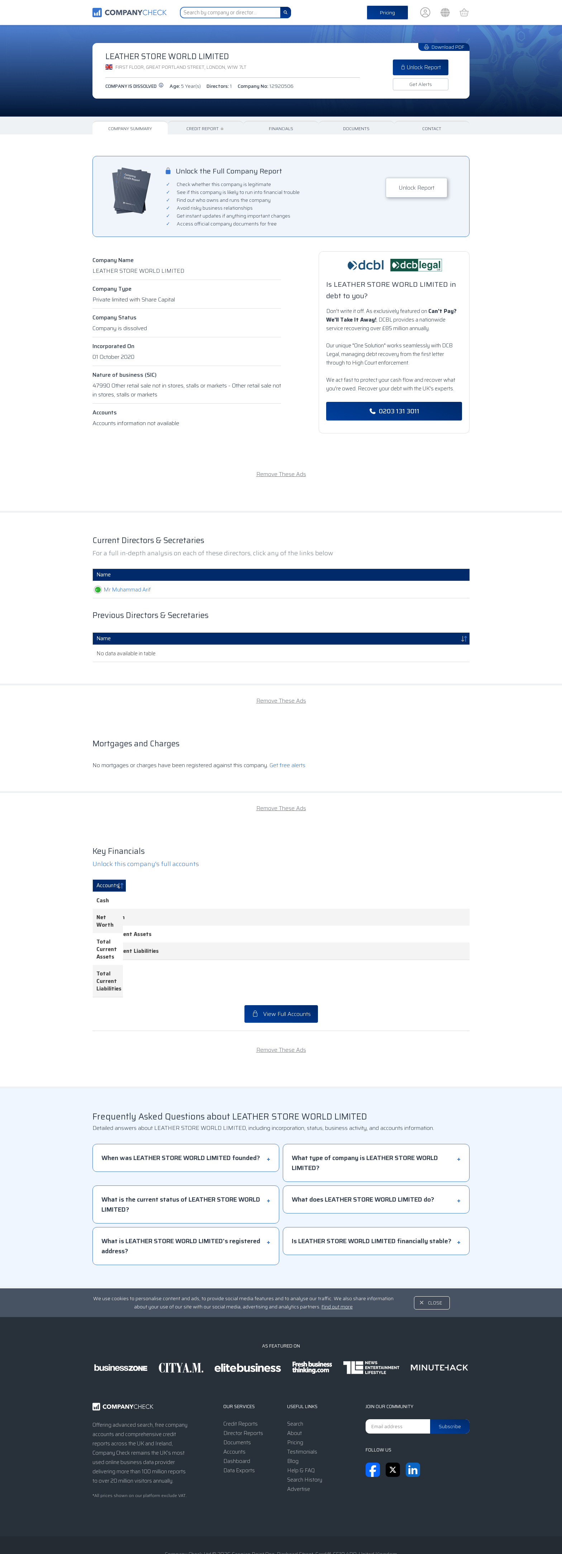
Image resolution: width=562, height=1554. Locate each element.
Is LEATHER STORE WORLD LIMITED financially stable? (371, 1204)
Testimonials (302, 1414)
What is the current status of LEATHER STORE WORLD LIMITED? (180, 1167)
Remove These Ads (281, 474)
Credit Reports (240, 1386)
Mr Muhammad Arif (119, 589)
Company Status (114, 317)
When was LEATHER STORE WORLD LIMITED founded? (180, 1121)
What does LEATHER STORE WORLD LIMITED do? (363, 1162)
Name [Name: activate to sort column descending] (103, 638)
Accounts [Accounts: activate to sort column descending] (107, 885)
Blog (293, 1424)
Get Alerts (420, 84)
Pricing (387, 12)
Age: (185, 86)
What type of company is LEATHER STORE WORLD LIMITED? (365, 1126)
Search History (304, 1442)
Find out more (337, 1269)
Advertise (298, 1452)
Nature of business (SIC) (124, 374)
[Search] (285, 12)
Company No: (266, 86)
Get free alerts (287, 765)
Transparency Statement (328, 1534)
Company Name (113, 260)
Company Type (112, 288)
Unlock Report (420, 67)
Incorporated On (113, 346)
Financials (281, 128)
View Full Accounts (281, 976)
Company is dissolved (134, 86)
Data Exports (239, 1433)
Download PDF (444, 47)
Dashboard (236, 1424)
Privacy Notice (271, 1534)
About (294, 1396)
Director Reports (243, 1396)
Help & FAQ (301, 1433)
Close (435, 1265)
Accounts (104, 412)
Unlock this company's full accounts (145, 864)
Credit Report (205, 128)
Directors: (219, 86)
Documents (356, 128)
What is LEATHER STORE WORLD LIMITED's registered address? (180, 1209)
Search (295, 1386)
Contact (431, 128)
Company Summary (130, 128)
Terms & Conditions (220, 1534)
